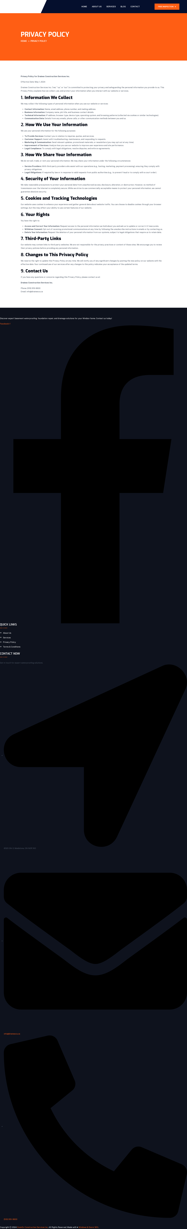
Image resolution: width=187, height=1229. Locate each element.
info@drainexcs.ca (35, 291)
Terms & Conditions (11, 647)
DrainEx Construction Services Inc (32, 1227)
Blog (123, 6)
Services (111, 6)
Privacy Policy (9, 642)
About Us (97, 6)
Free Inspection (167, 7)
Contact (135, 6)
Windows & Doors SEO (88, 1227)
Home (84, 6)
